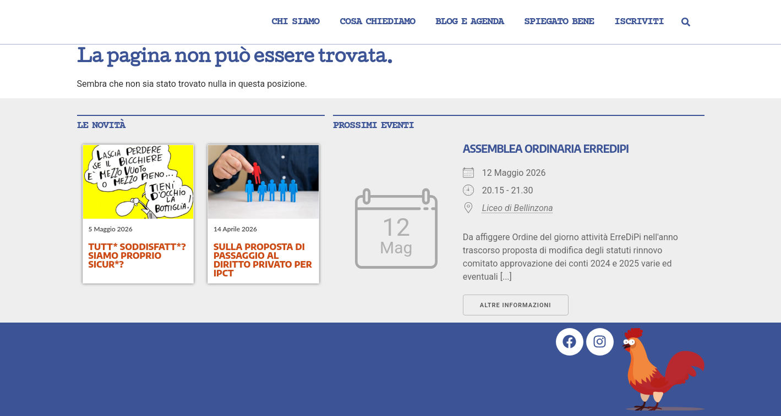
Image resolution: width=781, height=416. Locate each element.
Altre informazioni (515, 305)
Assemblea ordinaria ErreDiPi (546, 148)
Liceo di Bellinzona (517, 208)
